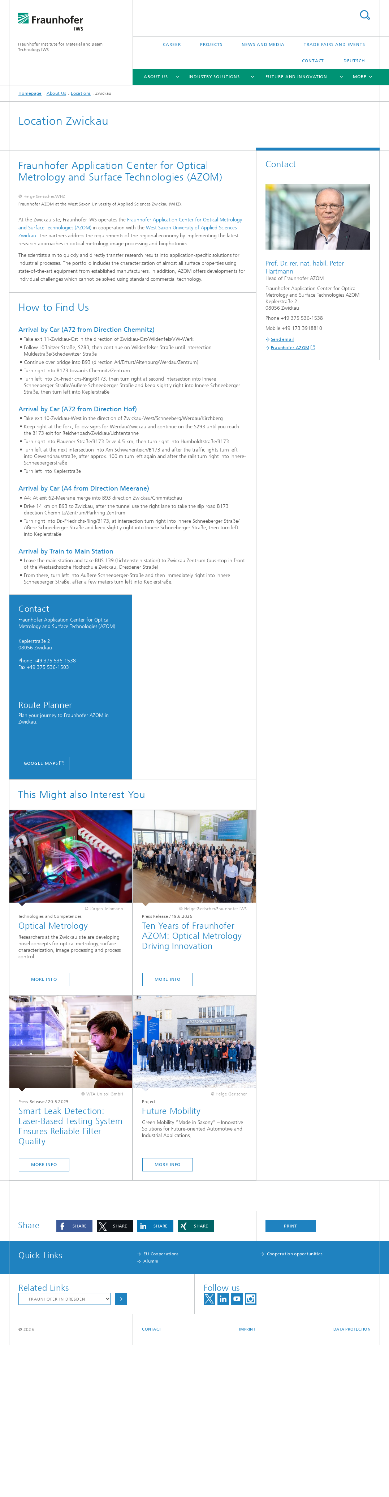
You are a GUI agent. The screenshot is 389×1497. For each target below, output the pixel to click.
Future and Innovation (296, 76)
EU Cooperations (161, 1406)
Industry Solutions (214, 76)
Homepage (30, 93)
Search (365, 15)
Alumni (151, 1413)
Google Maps (41, 915)
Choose (121, 1451)
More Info (44, 1131)
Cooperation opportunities (295, 1406)
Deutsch (354, 60)
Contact (313, 60)
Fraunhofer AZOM (290, 347)
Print (291, 1378)
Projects (211, 44)
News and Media (263, 44)
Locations (81, 93)
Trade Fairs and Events (334, 44)
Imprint (247, 1481)
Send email (282, 339)
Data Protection (352, 1481)
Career (172, 44)
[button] (74, 1378)
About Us (156, 76)
